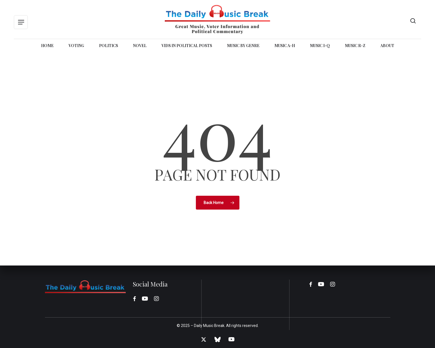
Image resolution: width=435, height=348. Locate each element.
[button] (20, 22)
